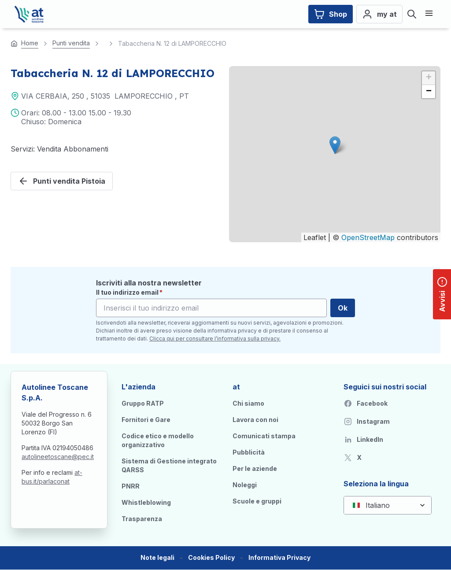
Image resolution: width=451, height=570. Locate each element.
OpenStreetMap (368, 237)
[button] (334, 145)
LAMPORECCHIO (144, 96)
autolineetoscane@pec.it (58, 456)
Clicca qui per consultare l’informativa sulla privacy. (215, 338)
